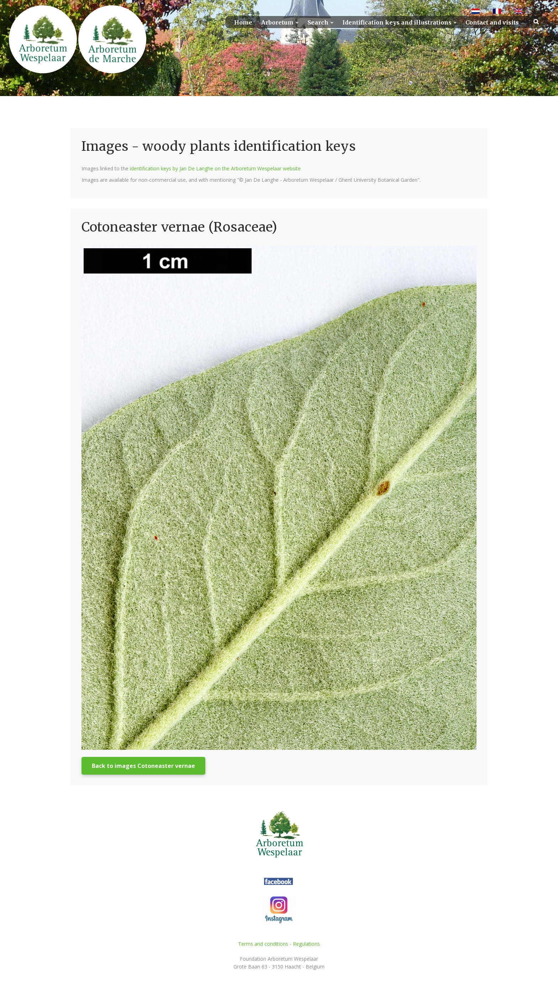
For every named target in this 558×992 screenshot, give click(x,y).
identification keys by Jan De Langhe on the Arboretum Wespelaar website (215, 168)
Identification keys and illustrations (397, 22)
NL (484, 11)
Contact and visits (492, 22)
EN (528, 11)
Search (317, 22)
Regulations (306, 943)
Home (243, 22)
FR (506, 11)
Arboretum (277, 22)
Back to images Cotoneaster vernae (143, 766)
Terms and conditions (263, 943)
